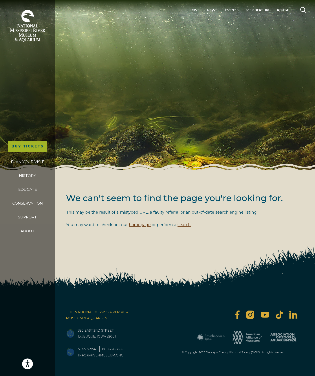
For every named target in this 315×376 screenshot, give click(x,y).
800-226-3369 (112, 349)
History (27, 175)
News (212, 10)
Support (27, 217)
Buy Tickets (27, 146)
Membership (257, 10)
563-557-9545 (87, 349)
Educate (27, 189)
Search (303, 10)
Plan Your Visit (27, 162)
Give (196, 10)
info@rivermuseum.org (100, 355)
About (27, 231)
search (184, 224)
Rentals (285, 10)
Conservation (27, 203)
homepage (140, 224)
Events (232, 10)
